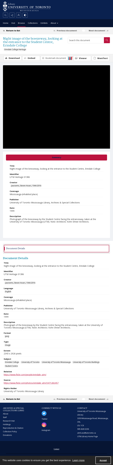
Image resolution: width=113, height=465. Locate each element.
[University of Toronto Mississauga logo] (26, 6)
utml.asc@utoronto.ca (86, 433)
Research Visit (9, 421)
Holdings (7, 424)
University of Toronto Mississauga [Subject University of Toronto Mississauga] (56, 362)
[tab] (56, 157)
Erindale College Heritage (15, 49)
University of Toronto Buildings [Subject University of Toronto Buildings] (86, 362)
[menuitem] (56, 448)
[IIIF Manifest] (101, 58)
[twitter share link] (44, 413)
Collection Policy (10, 431)
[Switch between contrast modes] (25, 15)
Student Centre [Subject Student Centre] (11, 366)
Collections (33, 23)
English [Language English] (8, 291)
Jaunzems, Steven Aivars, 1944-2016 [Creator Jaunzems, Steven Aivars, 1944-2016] (26, 185)
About (5, 413)
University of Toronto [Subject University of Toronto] (30, 362)
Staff (5, 417)
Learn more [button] (78, 460)
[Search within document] (107, 40)
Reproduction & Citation (13, 428)
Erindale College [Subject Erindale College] (12, 362)
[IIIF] (70, 58)
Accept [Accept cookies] (103, 460)
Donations (7, 435)
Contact (56, 449)
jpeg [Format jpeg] (7, 336)
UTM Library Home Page (87, 436)
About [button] (55, 23)
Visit (13, 23)
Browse (21, 23)
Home (5, 23)
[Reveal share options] (12, 15)
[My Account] (18, 15)
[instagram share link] (44, 424)
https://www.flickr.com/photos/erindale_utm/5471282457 (31, 382)
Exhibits (44, 23)
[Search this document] (86, 40)
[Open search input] (5, 15)
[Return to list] (17, 30)
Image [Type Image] (7, 345)
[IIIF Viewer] (82, 58)
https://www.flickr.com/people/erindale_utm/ (25, 374)
